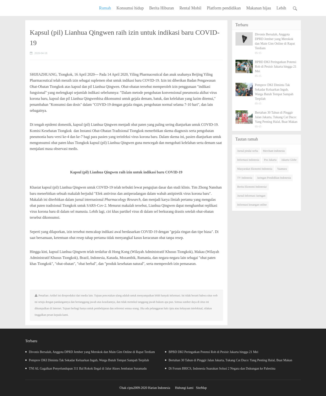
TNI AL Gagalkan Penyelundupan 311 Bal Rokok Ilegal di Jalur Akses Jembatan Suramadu (86, 368)
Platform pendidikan (224, 8)
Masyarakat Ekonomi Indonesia (254, 168)
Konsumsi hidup (130, 8)
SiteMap (201, 388)
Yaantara (282, 168)
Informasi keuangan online (252, 204)
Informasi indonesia (248, 159)
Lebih (281, 8)
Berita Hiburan (161, 8)
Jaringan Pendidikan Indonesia (274, 177)
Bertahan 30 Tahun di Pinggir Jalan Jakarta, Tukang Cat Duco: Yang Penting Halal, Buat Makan (231, 360)
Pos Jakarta (270, 159)
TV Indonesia (244, 177)
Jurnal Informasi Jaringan (251, 195)
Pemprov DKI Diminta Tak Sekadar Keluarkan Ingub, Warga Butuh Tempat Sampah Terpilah (87, 360)
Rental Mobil (190, 8)
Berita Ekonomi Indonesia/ (252, 186)
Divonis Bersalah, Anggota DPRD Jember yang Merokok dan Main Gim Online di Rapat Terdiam (90, 352)
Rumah (105, 8)
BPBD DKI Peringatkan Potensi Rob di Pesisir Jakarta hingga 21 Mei (214, 352)
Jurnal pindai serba (247, 150)
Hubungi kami (184, 388)
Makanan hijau (258, 8)
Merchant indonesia (274, 150)
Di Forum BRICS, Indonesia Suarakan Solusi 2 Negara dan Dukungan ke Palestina (223, 368)
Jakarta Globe (288, 159)
